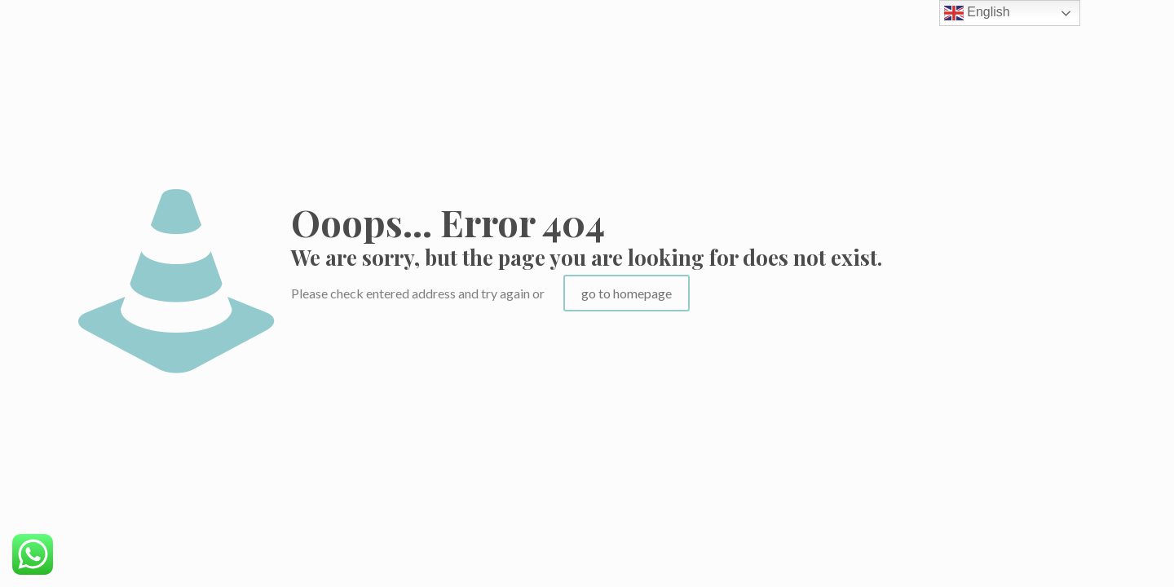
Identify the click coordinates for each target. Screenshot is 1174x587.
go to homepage (626, 293)
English (977, 13)
